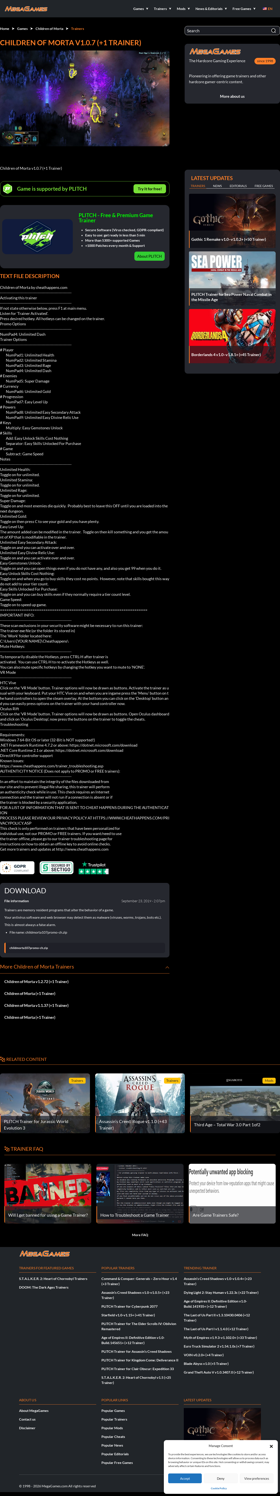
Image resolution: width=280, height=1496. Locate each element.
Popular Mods (112, 1428)
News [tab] (217, 186)
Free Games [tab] (264, 186)
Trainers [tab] (198, 186)
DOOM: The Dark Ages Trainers (43, 1287)
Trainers (77, 28)
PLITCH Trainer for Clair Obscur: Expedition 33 (137, 1369)
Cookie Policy (219, 1488)
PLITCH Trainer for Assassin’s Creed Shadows (136, 1351)
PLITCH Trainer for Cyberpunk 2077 (129, 1306)
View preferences (256, 1478)
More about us (232, 96)
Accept (185, 1478)
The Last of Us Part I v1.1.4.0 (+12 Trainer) (216, 1329)
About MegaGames (34, 1410)
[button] (271, 1446)
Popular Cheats (113, 1436)
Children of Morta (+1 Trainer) (29, 993)
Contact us (27, 1419)
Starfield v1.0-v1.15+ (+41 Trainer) (128, 1315)
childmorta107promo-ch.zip (29, 947)
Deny (221, 1478)
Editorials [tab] (238, 186)
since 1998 (265, 61)
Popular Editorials (115, 1454)
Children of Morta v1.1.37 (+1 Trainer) (36, 1005)
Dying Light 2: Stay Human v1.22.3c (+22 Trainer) (221, 1292)
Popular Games (113, 1410)
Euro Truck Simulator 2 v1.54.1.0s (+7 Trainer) (219, 1346)
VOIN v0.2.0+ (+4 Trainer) (204, 1355)
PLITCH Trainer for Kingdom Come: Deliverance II (139, 1360)
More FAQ (140, 1235)
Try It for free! (150, 188)
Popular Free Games (117, 1462)
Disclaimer (27, 1428)
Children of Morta (49, 28)
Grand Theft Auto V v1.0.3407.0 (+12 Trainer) (219, 1372)
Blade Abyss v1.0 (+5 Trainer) (206, 1363)
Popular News (112, 1445)
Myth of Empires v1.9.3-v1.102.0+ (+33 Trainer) (220, 1337)
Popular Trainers (114, 1419)
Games (22, 28)
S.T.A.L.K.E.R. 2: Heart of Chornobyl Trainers (53, 1278)
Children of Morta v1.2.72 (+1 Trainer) (36, 981)
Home (4, 28)
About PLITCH (149, 256)
